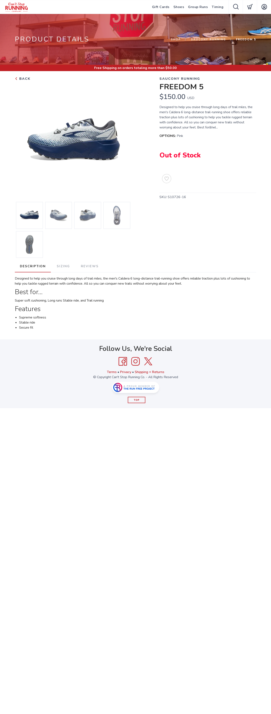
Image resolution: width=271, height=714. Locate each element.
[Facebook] (122, 361)
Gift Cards (161, 7)
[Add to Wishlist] (166, 178)
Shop (176, 39)
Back (22, 78)
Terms (112, 372)
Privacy (125, 372)
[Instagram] (135, 361)
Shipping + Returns (149, 372)
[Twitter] (148, 361)
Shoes (178, 7)
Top (137, 400)
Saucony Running (208, 39)
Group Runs (198, 7)
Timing (217, 7)
